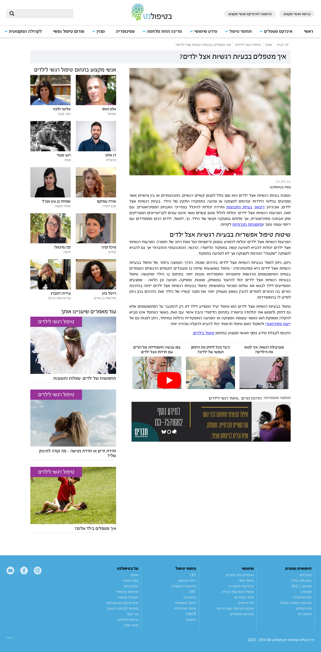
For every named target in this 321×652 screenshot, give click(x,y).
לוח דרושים (246, 603)
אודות (134, 575)
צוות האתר (130, 580)
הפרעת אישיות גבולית (296, 603)
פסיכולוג (305, 575)
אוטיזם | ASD (301, 586)
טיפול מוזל (246, 580)
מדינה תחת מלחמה (164, 31)
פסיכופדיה (125, 31)
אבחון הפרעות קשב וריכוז (235, 608)
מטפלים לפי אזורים (240, 575)
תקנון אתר (130, 586)
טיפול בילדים (203, 332)
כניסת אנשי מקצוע (297, 14)
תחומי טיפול (240, 31)
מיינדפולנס (304, 608)
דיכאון (260, 206)
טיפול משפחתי (185, 603)
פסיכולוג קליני (301, 580)
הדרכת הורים (251, 398)
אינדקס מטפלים (278, 31)
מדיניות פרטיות (127, 591)
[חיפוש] (43, 13)
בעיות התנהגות (239, 206)
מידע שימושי (205, 31)
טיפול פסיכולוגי (185, 608)
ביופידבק (189, 597)
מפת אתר (131, 625)
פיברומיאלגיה (302, 597)
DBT (192, 591)
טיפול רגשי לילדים (223, 398)
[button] (278, 33)
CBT (192, 575)
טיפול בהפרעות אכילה (238, 591)
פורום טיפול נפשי (68, 31)
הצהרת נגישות (128, 597)
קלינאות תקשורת (183, 586)
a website (20, 639)
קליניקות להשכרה (241, 586)
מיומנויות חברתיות (247, 224)
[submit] (12, 13)
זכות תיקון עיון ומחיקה (122, 603)
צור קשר (132, 614)
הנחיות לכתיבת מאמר (122, 608)
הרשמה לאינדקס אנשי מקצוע (250, 14)
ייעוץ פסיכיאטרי (278, 323)
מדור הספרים (244, 597)
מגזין (101, 31)
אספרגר (306, 591)
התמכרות (305, 614)
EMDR (191, 614)
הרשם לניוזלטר (127, 619)
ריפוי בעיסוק (187, 580)
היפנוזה (191, 619)
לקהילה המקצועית (25, 31)
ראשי (308, 31)
